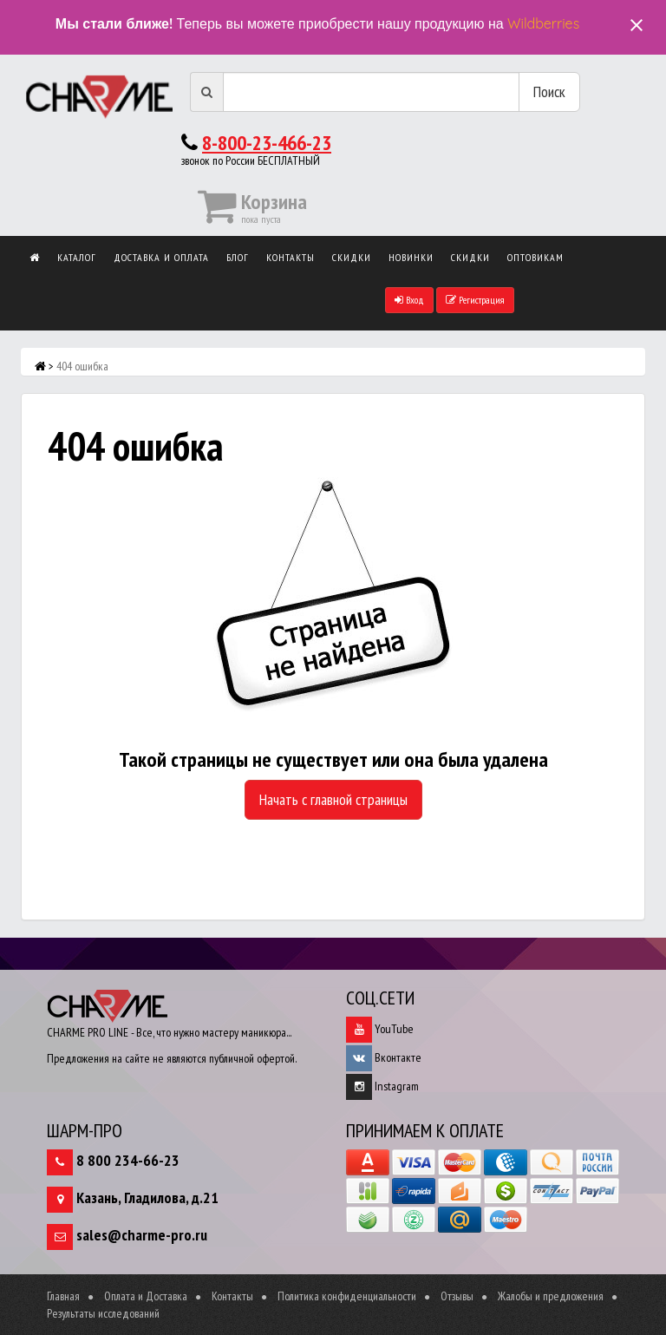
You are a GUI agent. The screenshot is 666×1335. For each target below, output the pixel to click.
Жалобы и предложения (551, 1296)
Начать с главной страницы (333, 799)
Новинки (411, 257)
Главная (63, 1296)
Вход (409, 299)
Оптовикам (535, 257)
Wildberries (543, 23)
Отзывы (457, 1296)
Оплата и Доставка (145, 1296)
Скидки (351, 257)
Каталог (76, 257)
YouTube (380, 1029)
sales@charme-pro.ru (141, 1235)
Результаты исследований (103, 1313)
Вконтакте (383, 1057)
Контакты (290, 257)
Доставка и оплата (161, 257)
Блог (237, 257)
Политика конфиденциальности (347, 1296)
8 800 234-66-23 (128, 1160)
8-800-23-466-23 (266, 142)
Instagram (382, 1086)
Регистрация (475, 299)
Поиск (549, 91)
